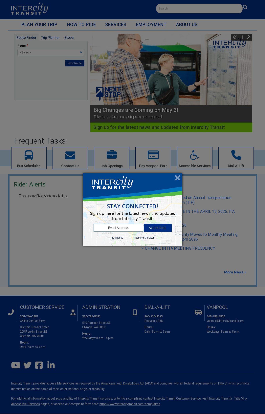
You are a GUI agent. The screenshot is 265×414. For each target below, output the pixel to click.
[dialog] (132, 209)
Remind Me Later (144, 237)
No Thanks (117, 237)
